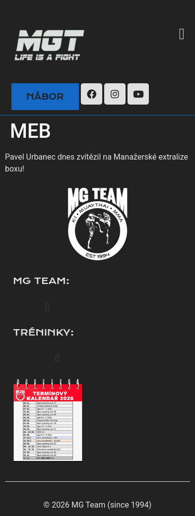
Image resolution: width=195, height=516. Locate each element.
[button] (182, 34)
